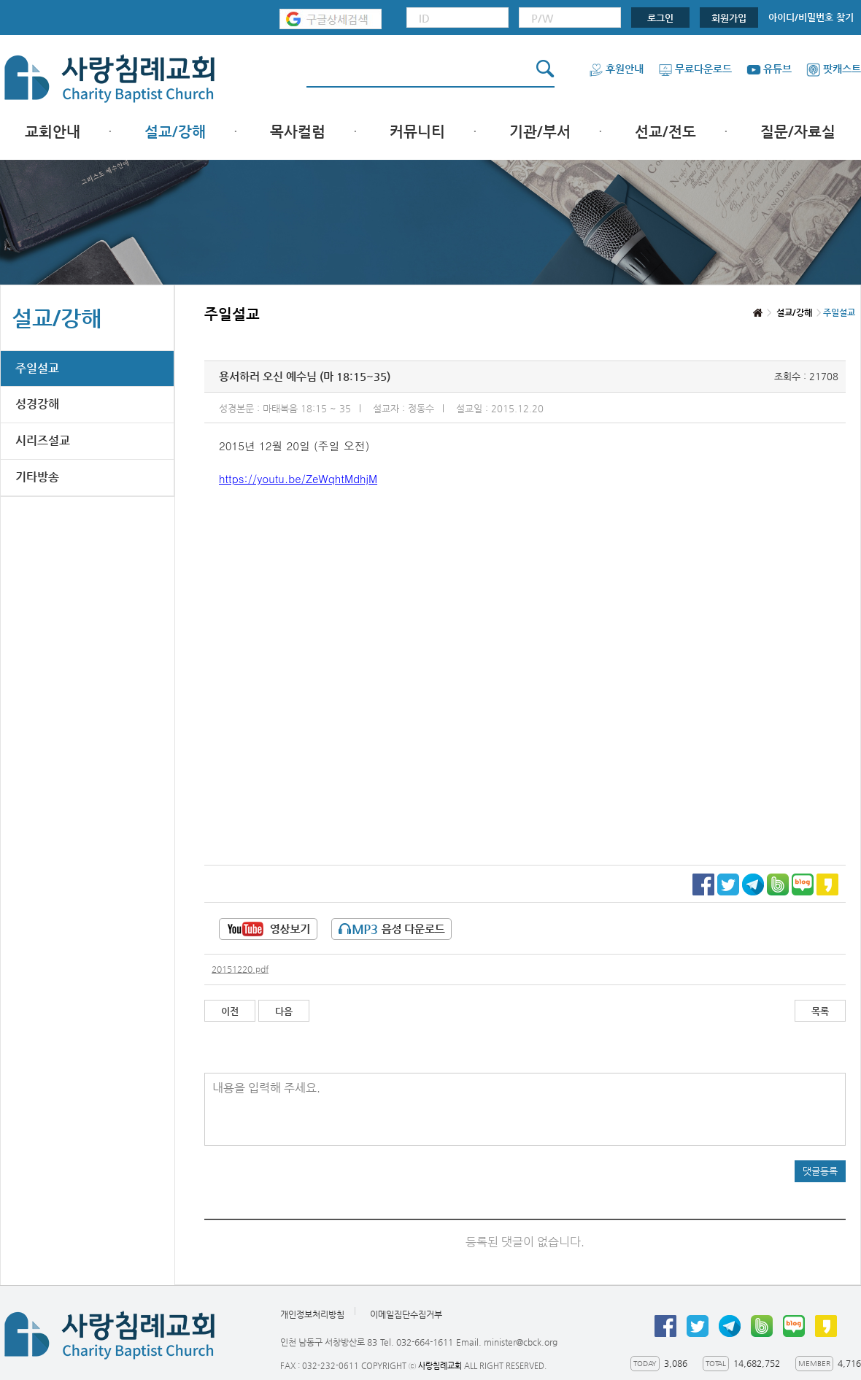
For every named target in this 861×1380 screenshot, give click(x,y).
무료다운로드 (695, 68)
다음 (284, 1011)
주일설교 (37, 368)
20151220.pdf (240, 969)
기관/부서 (540, 131)
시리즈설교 (42, 440)
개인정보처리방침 (312, 1314)
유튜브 (769, 68)
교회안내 (52, 131)
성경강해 (37, 404)
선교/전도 (665, 131)
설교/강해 (175, 131)
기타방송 (37, 477)
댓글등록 (820, 1170)
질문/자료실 (797, 131)
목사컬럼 (297, 131)
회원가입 (728, 17)
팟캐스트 (833, 68)
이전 (230, 1011)
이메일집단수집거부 (406, 1314)
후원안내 (616, 68)
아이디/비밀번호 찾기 (811, 17)
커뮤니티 (417, 131)
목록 (820, 1011)
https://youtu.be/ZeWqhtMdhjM (298, 478)
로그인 (660, 17)
